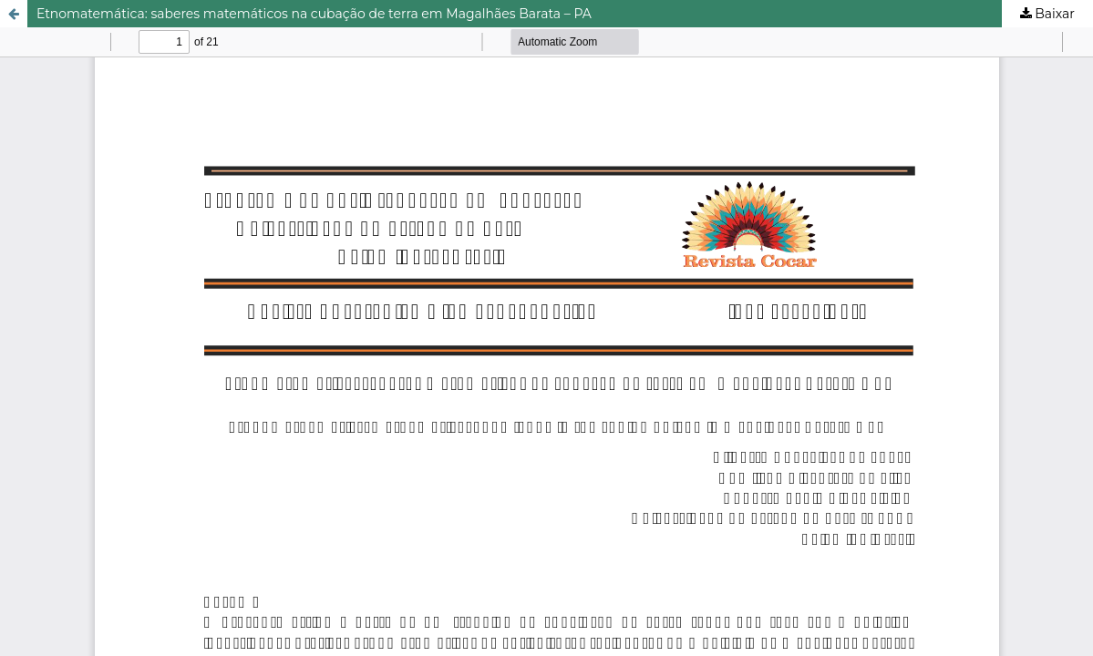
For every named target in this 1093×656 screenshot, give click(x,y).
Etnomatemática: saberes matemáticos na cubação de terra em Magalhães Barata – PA (314, 13)
